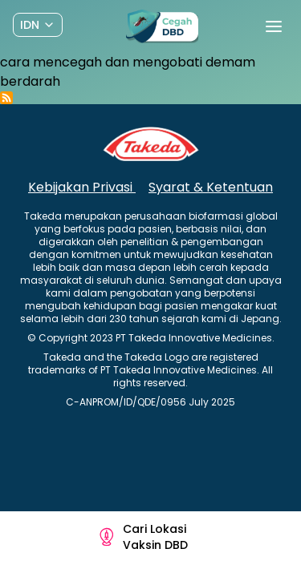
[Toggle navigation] (273, 26)
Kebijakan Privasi (82, 187)
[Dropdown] (38, 25)
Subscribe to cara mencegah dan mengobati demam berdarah (6, 97)
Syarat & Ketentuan (210, 187)
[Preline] (162, 26)
